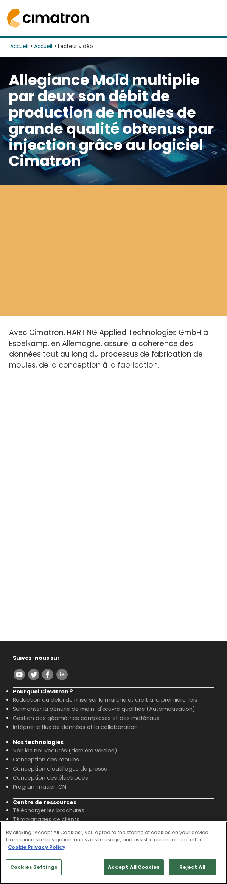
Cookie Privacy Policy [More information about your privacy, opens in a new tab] (36, 847)
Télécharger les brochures (48, 810)
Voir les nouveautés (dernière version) (65, 750)
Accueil (19, 46)
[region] (113, 852)
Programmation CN (39, 787)
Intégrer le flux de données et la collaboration (75, 727)
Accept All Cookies (134, 867)
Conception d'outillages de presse (60, 768)
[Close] (215, 833)
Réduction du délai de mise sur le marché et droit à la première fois (105, 700)
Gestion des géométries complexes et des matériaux (86, 718)
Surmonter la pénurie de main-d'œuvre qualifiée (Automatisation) (104, 709)
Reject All (192, 867)
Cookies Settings (34, 867)
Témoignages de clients (46, 819)
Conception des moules (46, 759)
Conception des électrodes (50, 778)
